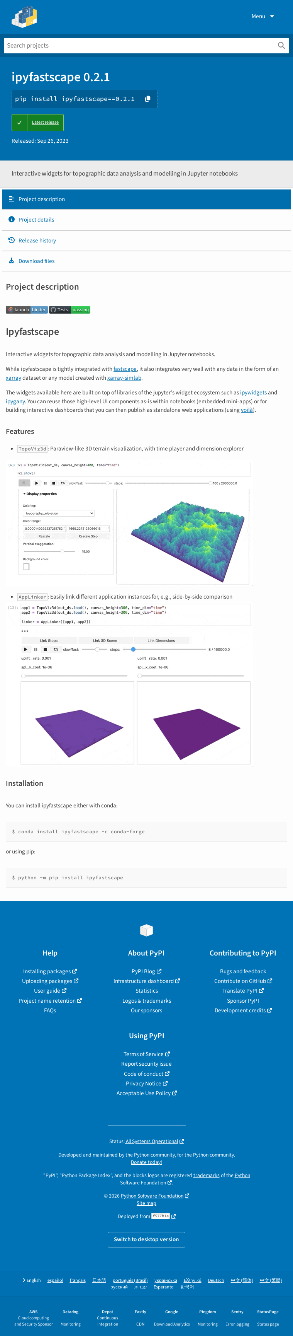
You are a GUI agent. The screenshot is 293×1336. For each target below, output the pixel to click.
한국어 (187, 1287)
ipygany (15, 401)
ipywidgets (253, 392)
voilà (247, 410)
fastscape (125, 369)
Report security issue (146, 1064)
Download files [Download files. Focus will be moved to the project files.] (31, 261)
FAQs (50, 1010)
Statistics (146, 990)
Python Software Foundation (152, 1195)
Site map (146, 1203)
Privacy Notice (143, 1083)
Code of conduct (143, 1074)
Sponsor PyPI (243, 1000)
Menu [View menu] (264, 16)
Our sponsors (146, 1010)
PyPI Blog (143, 971)
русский (119, 1287)
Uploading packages (47, 981)
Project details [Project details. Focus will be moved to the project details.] (31, 219)
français (78, 1280)
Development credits (240, 1010)
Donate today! (146, 1162)
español (55, 1280)
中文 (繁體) (271, 1280)
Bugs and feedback (243, 971)
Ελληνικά (193, 1280)
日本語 (99, 1280)
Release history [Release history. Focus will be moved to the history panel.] (32, 240)
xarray (13, 378)
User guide (47, 990)
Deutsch (216, 1280)
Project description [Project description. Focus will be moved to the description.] (36, 199)
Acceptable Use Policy (144, 1093)
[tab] (146, 199)
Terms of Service (144, 1054)
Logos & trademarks (146, 1000)
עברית (140, 1287)
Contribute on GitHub (240, 981)
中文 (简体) (242, 1280)
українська (165, 1280)
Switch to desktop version (146, 1239)
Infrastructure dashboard (143, 981)
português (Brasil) (130, 1280)
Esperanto (164, 1287)
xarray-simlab (124, 378)
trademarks (206, 1175)
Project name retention (47, 1000)
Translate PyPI (239, 990)
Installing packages (47, 971)
